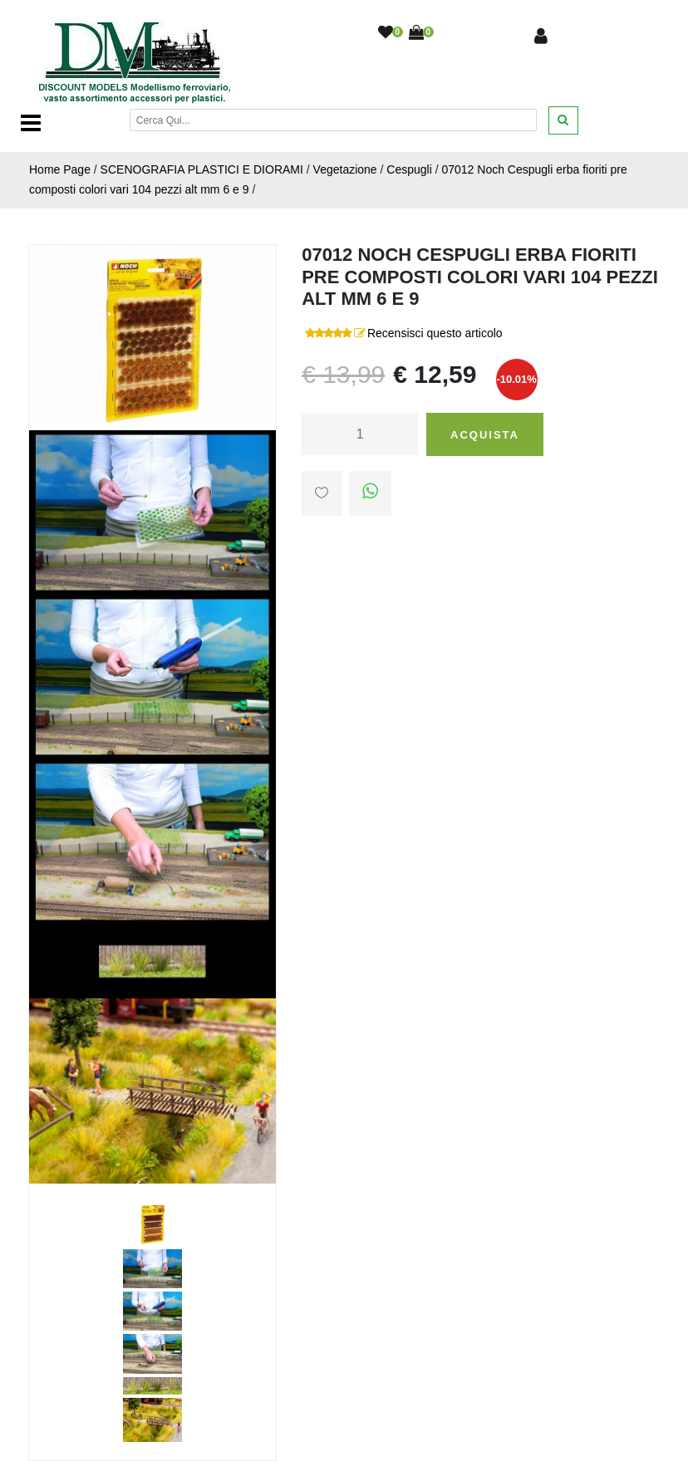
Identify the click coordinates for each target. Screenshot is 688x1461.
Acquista (484, 435)
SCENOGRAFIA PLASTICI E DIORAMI (202, 169)
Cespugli (408, 169)
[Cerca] (333, 120)
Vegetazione (345, 169)
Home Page (60, 169)
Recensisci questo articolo (435, 333)
